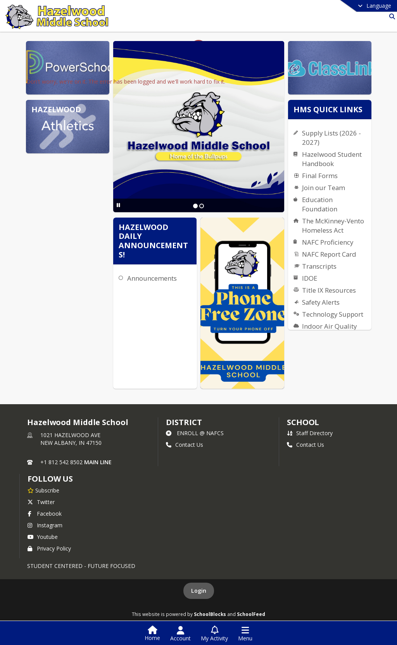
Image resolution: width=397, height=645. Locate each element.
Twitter (41, 502)
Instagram (45, 525)
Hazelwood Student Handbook (332, 159)
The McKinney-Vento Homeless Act (333, 225)
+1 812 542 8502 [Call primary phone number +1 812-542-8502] (61, 462)
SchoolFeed (251, 614)
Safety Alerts (321, 302)
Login (198, 590)
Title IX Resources (329, 290)
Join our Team (323, 187)
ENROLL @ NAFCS (195, 433)
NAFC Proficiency (327, 242)
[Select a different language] (355, 6)
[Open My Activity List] (214, 634)
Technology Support (332, 314)
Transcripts (319, 266)
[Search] (390, 16)
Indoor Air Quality (329, 326)
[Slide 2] (201, 206)
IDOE (309, 278)
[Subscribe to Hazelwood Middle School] (43, 490)
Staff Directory (310, 433)
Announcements (152, 278)
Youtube (43, 536)
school (303, 422)
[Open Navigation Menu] (245, 634)
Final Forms (320, 175)
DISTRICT (184, 422)
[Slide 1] (195, 206)
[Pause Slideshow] (118, 205)
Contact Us (184, 444)
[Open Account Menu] (180, 634)
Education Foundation (319, 204)
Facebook (45, 513)
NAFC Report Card (329, 254)
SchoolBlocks (210, 614)
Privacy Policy (49, 548)
